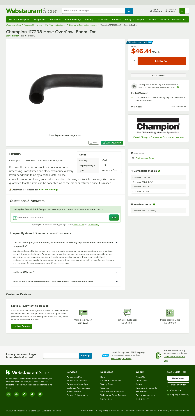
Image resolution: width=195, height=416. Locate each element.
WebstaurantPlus (74, 377)
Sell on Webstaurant (145, 395)
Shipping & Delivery (178, 395)
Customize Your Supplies (78, 388)
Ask (114, 217)
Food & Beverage (73, 19)
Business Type (179, 19)
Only (133, 46)
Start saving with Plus (121, 358)
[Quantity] (134, 61)
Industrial (164, 19)
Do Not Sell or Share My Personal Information (167, 411)
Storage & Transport (134, 19)
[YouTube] (16, 394)
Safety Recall (106, 399)
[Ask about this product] (65, 217)
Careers (140, 384)
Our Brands (141, 381)
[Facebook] (24, 394)
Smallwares (55, 19)
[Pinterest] (40, 394)
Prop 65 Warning (48, 189)
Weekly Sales (106, 384)
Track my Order (178, 384)
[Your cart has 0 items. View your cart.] (184, 11)
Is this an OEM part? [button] (23, 272)
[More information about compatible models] (159, 171)
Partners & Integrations (77, 395)
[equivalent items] (154, 204)
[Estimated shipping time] (178, 87)
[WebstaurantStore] (31, 372)
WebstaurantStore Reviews (113, 395)
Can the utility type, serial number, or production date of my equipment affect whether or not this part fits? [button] (63, 244)
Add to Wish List (158, 75)
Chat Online (174, 390)
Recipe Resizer (74, 391)
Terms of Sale (86, 411)
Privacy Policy (93, 225)
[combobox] (93, 11)
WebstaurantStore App (77, 384)
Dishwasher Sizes (154, 158)
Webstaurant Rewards (77, 381)
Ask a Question (112, 142)
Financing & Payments (146, 388)
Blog (102, 377)
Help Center (178, 378)
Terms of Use (78, 225)
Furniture (116, 19)
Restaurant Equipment (19, 19)
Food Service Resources (112, 391)
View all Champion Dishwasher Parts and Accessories (158, 137)
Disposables (103, 19)
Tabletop (89, 19)
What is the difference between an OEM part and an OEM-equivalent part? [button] (53, 281)
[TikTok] (32, 394)
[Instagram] (8, 394)
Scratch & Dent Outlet (110, 381)
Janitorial (151, 19)
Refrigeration (40, 19)
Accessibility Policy (135, 411)
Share (94, 142)
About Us (140, 377)
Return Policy (142, 399)
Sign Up (85, 355)
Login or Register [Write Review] (22, 326)
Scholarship (141, 391)
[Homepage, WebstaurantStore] (31, 10)
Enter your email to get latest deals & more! (21, 356)
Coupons (104, 388)
